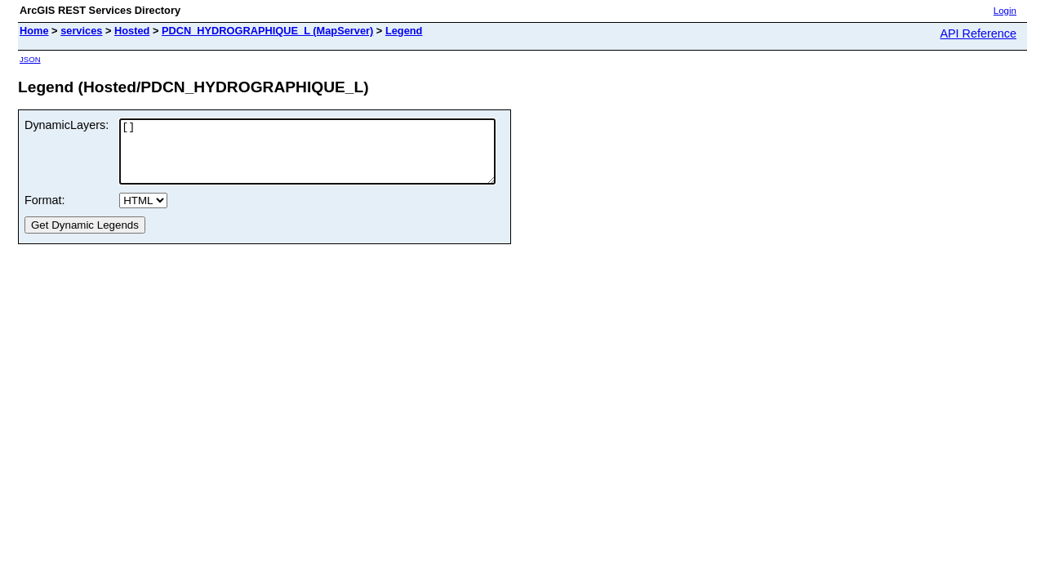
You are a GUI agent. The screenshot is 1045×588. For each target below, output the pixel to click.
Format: (44, 212)
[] (329, 157)
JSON (30, 59)
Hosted (131, 30)
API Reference (978, 33)
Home (34, 30)
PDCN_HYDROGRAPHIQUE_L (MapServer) (267, 30)
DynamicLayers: (66, 124)
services (81, 30)
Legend (404, 30)
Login (1005, 11)
